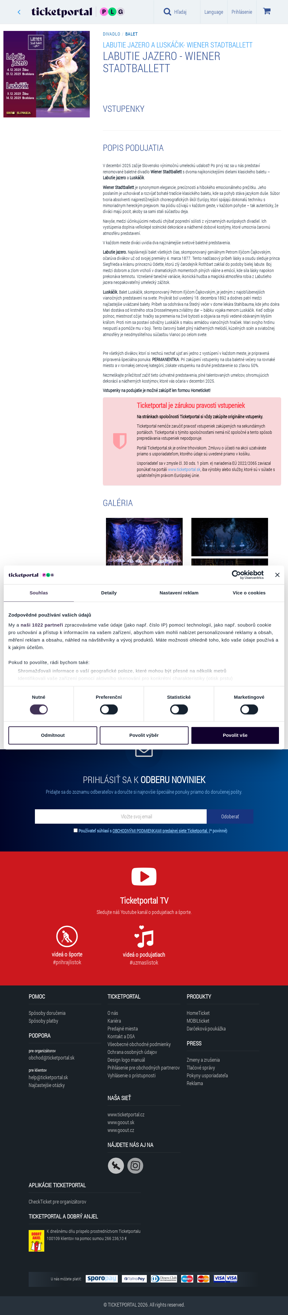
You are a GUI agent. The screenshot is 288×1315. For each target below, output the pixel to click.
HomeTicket (198, 1013)
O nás (113, 1013)
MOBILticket (198, 1020)
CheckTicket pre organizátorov (57, 1201)
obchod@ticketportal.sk (51, 1057)
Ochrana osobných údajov (132, 1052)
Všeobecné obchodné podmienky (139, 1044)
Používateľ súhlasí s (153, 831)
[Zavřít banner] (277, 575)
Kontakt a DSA (121, 1036)
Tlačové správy (201, 1067)
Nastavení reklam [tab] (179, 592)
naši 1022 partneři (42, 625)
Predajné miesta (123, 1028)
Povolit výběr (144, 735)
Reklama (195, 1083)
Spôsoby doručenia (47, 1013)
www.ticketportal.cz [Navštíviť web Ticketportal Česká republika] (126, 1114)
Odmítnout (53, 735)
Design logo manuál (126, 1059)
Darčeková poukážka (206, 1028)
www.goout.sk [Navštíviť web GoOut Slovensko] (121, 1122)
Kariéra (114, 1020)
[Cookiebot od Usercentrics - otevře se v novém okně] (236, 574)
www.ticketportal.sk (184, 469)
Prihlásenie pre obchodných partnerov (144, 1067)
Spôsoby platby (43, 1020)
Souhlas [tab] (39, 592)
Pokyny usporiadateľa (207, 1075)
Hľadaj (175, 11)
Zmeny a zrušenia (203, 1059)
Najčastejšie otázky (47, 1085)
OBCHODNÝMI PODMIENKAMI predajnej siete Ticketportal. (161, 831)
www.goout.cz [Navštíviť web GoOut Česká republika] (121, 1130)
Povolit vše (235, 735)
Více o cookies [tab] (249, 592)
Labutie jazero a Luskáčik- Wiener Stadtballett (177, 44)
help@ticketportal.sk (48, 1077)
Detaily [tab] (109, 592)
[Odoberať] (230, 816)
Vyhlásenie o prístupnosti (132, 1075)
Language (213, 11)
